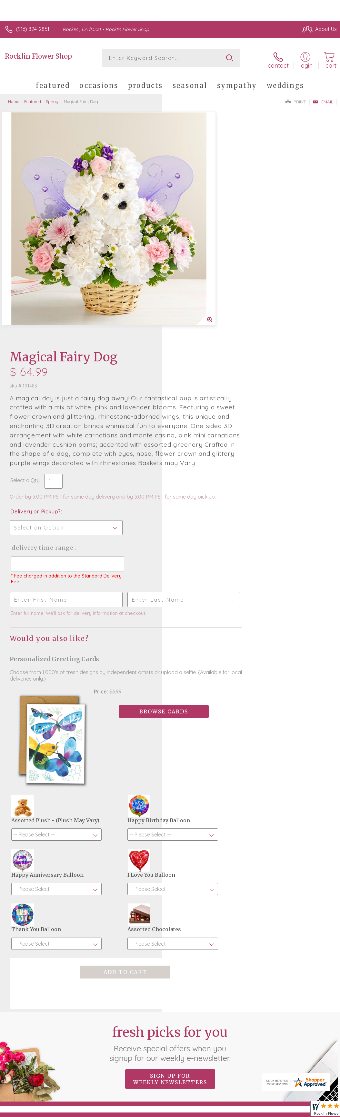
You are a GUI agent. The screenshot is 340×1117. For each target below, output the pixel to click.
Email (323, 98)
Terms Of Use (189, 1067)
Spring (52, 98)
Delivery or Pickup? (197, 313)
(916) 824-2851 (32, 29)
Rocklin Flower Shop (38, 56)
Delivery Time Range (204, 349)
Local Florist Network (273, 1067)
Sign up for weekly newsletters (170, 910)
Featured (32, 98)
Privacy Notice (227, 1067)
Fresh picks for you (170, 874)
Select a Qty (187, 275)
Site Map (313, 1067)
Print (295, 98)
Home (13, 98)
